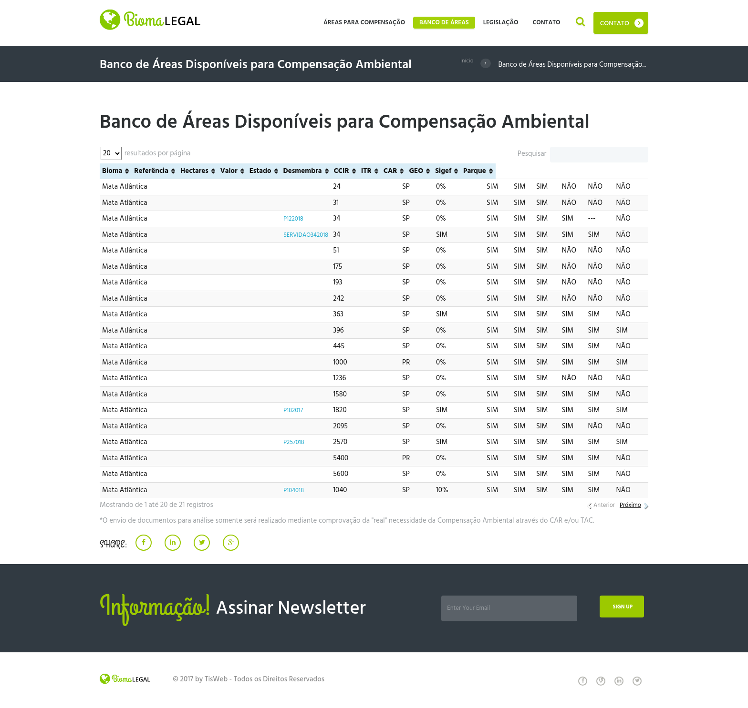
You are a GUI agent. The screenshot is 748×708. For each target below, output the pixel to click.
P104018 (288, 490)
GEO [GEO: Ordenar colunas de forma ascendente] (569, 171)
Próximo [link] (628, 505)
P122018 (287, 218)
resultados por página (145, 153)
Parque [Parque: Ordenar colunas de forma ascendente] (627, 171)
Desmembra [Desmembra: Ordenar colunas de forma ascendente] (455, 171)
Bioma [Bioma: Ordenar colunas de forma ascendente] (112, 171)
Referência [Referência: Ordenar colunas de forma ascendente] (293, 171)
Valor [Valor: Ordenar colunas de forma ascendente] (381, 171)
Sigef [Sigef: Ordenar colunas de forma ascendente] (596, 171)
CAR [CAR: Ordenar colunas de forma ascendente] (543, 171)
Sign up (617, 608)
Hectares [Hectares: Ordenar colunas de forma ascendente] (347, 171)
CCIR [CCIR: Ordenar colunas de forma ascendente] (494, 171)
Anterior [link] (598, 505)
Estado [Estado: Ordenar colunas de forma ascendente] (413, 171)
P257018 (288, 442)
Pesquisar (583, 154)
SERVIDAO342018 (302, 235)
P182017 (287, 410)
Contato (614, 23)
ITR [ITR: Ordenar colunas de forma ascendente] (519, 171)
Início (465, 65)
